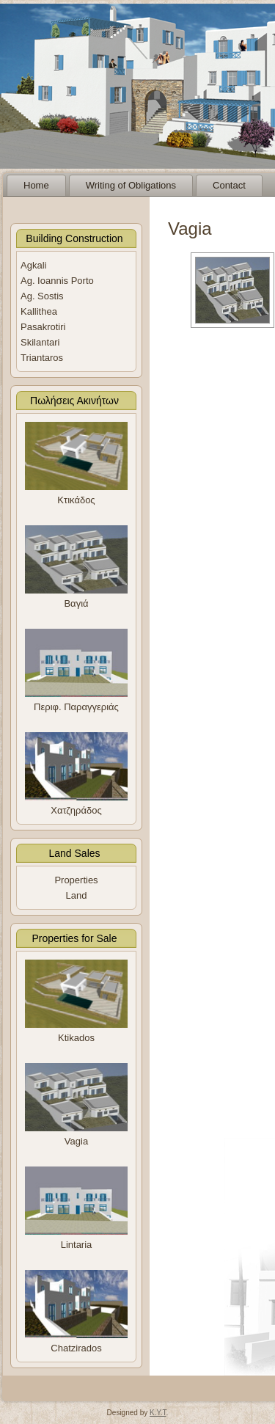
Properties (76, 880)
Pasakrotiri (43, 326)
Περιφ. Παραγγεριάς (76, 706)
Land (76, 895)
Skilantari (40, 342)
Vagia (76, 1141)
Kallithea (39, 311)
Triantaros (42, 357)
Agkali (33, 265)
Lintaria (76, 1244)
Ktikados (76, 1037)
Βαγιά (76, 603)
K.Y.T (158, 1413)
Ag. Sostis (42, 296)
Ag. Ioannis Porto (57, 280)
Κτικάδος (76, 499)
